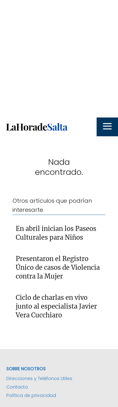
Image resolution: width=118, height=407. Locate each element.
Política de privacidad (31, 395)
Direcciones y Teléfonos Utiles (39, 378)
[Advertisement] (59, 58)
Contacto (17, 387)
